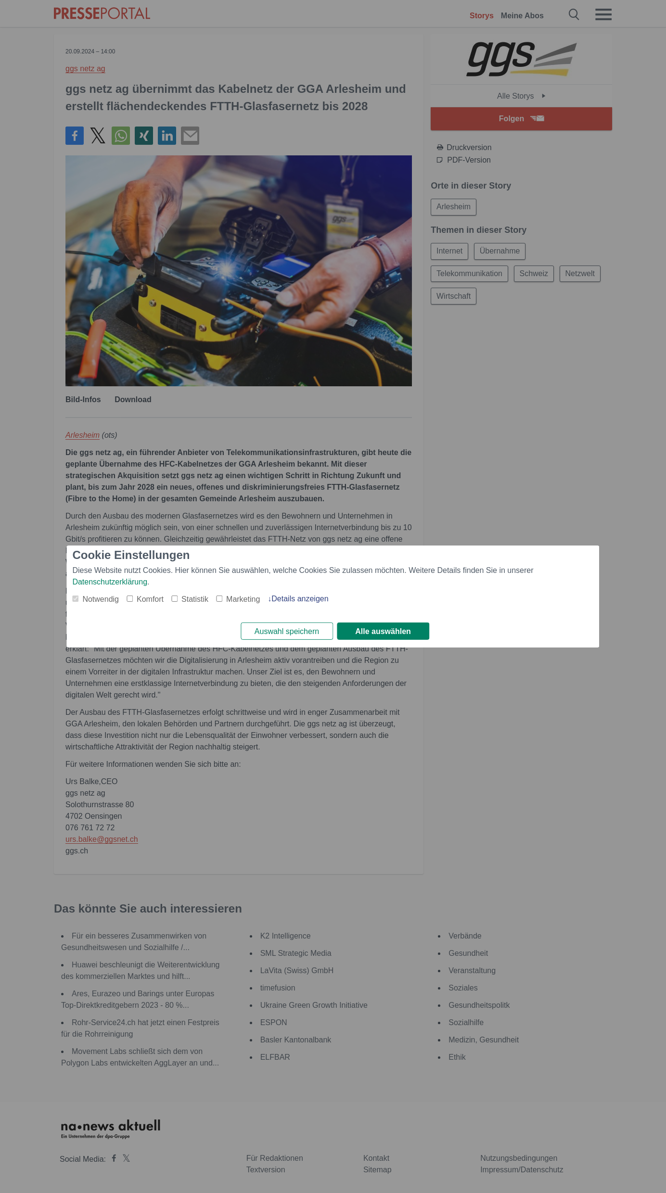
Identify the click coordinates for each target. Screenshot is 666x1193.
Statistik (194, 598)
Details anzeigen (299, 598)
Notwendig (100, 598)
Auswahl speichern (287, 631)
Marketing (243, 598)
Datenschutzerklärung (109, 581)
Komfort (150, 598)
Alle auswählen (383, 631)
